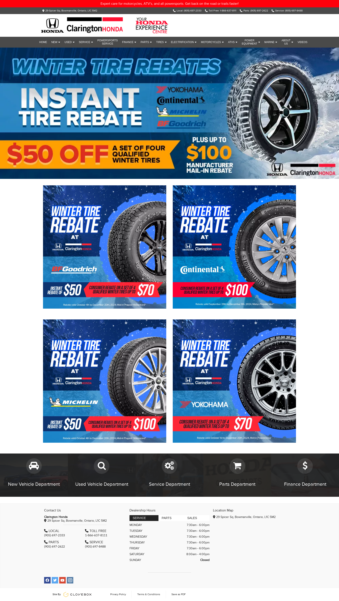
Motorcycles (212, 42)
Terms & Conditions (148, 594)
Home (43, 42)
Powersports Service (107, 42)
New (55, 42)
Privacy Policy (118, 594)
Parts (146, 42)
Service (86, 42)
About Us (287, 42)
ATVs (232, 42)
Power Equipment (251, 42)
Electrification (184, 42)
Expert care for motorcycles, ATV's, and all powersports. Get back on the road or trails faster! (170, 4)
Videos (302, 42)
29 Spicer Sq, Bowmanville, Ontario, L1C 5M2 (71, 10)
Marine (270, 42)
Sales (192, 518)
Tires (161, 42)
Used (69, 42)
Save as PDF (178, 594)
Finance (129, 42)
